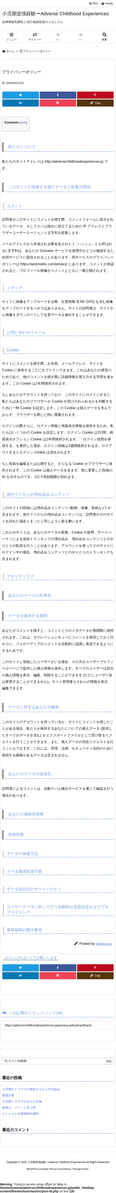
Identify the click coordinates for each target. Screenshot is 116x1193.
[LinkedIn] (20, 102)
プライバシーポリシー (37, 51)
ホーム (10, 51)
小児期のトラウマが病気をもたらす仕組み (31, 1089)
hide (23, 122)
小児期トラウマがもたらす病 (22, 1101)
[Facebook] (58, 95)
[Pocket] (58, 102)
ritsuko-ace (104, 943)
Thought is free (80, 1169)
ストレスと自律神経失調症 (20, 1113)
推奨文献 (8, 1095)
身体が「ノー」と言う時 (19, 1107)
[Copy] (95, 102)
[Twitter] (20, 95)
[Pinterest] (95, 95)
